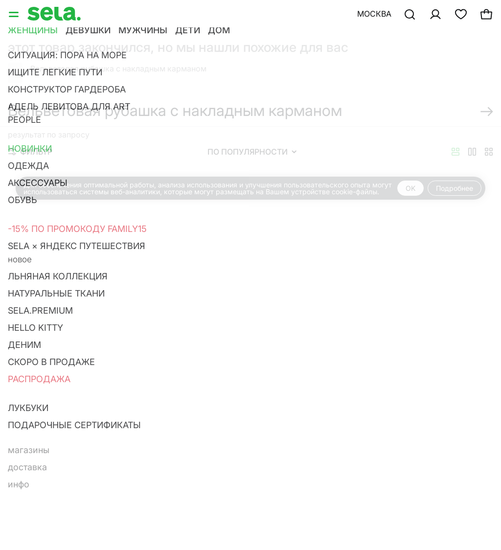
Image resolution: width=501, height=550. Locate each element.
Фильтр (30, 152)
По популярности (251, 152)
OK (410, 188)
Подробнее (454, 188)
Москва (374, 14)
